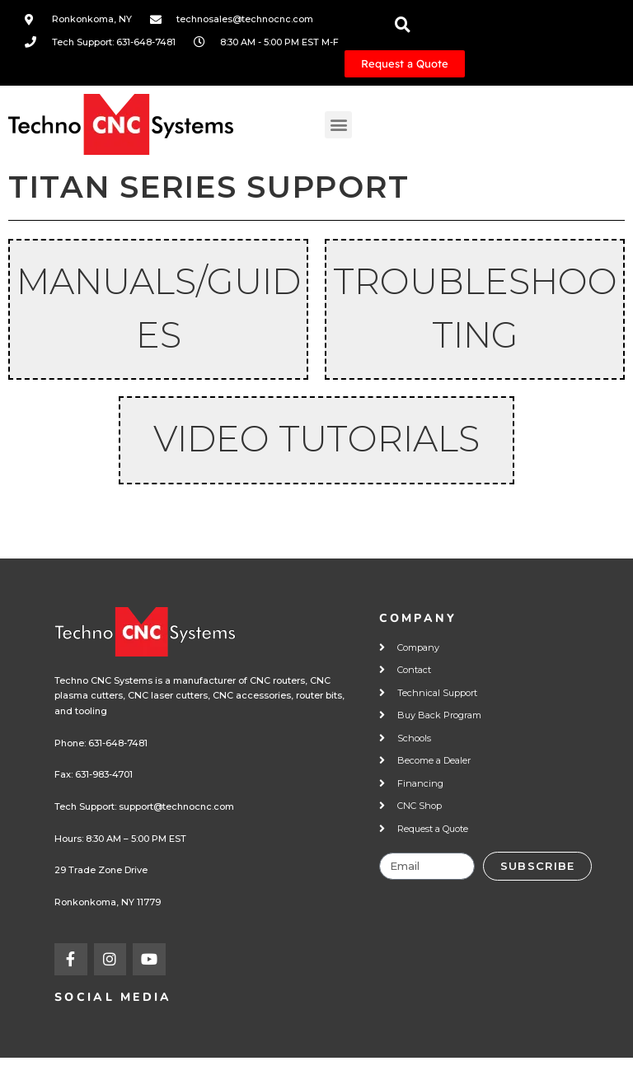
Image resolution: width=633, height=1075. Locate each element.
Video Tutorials (316, 438)
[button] (338, 124)
